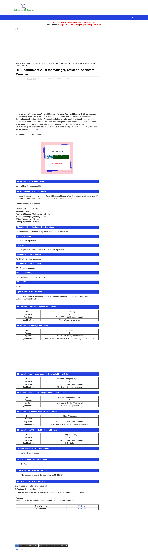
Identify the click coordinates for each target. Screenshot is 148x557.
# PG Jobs (50, 546)
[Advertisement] (74, 46)
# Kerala (42, 546)
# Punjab (57, 546)
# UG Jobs (65, 546)
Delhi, (40, 79)
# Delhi (23, 546)
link (46, 486)
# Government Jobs (32, 546)
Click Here (81, 506)
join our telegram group (44, 130)
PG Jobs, (60, 79)
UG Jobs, (70, 79)
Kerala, (55, 79)
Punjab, (65, 79)
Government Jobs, (47, 79)
